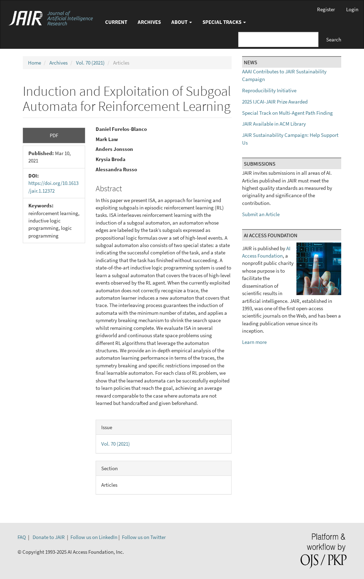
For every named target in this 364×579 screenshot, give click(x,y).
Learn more (254, 342)
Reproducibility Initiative (269, 90)
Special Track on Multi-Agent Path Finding (287, 112)
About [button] (181, 22)
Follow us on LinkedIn (93, 537)
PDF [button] (54, 135)
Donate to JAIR (49, 537)
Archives (149, 22)
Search (333, 39)
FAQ (22, 537)
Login (352, 9)
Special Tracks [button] (224, 22)
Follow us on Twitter (144, 537)
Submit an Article (261, 214)
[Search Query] (278, 39)
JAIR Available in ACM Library (274, 123)
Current (116, 22)
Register (326, 9)
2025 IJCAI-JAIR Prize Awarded (275, 101)
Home (34, 62)
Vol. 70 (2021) (90, 62)
